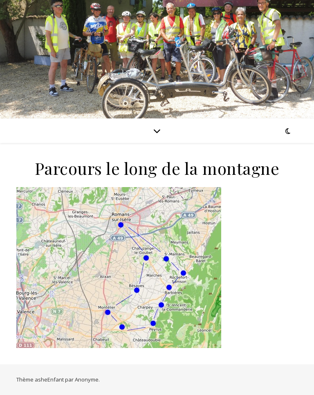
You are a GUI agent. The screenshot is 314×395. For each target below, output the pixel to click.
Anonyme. (87, 379)
